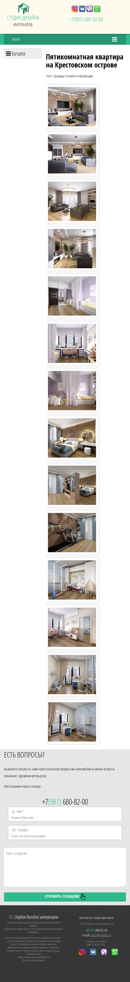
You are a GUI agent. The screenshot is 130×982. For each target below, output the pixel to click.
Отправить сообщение (65, 896)
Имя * (20, 811)
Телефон (22, 830)
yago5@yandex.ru (100, 935)
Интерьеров (23, 15)
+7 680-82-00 (86, 19)
